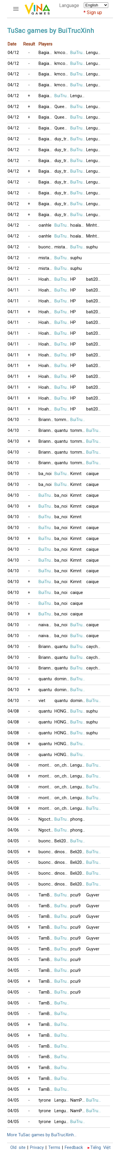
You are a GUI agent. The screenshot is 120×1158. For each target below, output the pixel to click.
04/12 (13, 52)
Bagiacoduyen (46, 52)
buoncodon (46, 247)
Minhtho (94, 225)
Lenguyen (94, 52)
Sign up (94, 12)
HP (73, 279)
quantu (61, 430)
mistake (61, 247)
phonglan (78, 819)
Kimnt (75, 473)
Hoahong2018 (46, 279)
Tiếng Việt (100, 1147)
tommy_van (62, 419)
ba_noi (45, 473)
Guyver (92, 895)
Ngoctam (46, 819)
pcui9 (75, 895)
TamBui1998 (46, 895)
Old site (18, 1147)
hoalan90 (78, 225)
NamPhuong (78, 1100)
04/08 (13, 711)
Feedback (74, 1147)
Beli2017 (62, 841)
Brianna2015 (46, 419)
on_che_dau (62, 765)
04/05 (13, 841)
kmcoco (62, 52)
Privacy (37, 1147)
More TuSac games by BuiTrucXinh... (41, 1134)
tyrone (45, 1100)
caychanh (94, 646)
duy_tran (62, 139)
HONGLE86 (62, 711)
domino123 (62, 678)
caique (92, 473)
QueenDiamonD (62, 106)
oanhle (45, 225)
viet (42, 700)
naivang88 (46, 624)
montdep (46, 765)
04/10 (13, 419)
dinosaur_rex (62, 851)
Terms (54, 1147)
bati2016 (94, 279)
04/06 (13, 819)
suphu (92, 247)
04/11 (13, 279)
